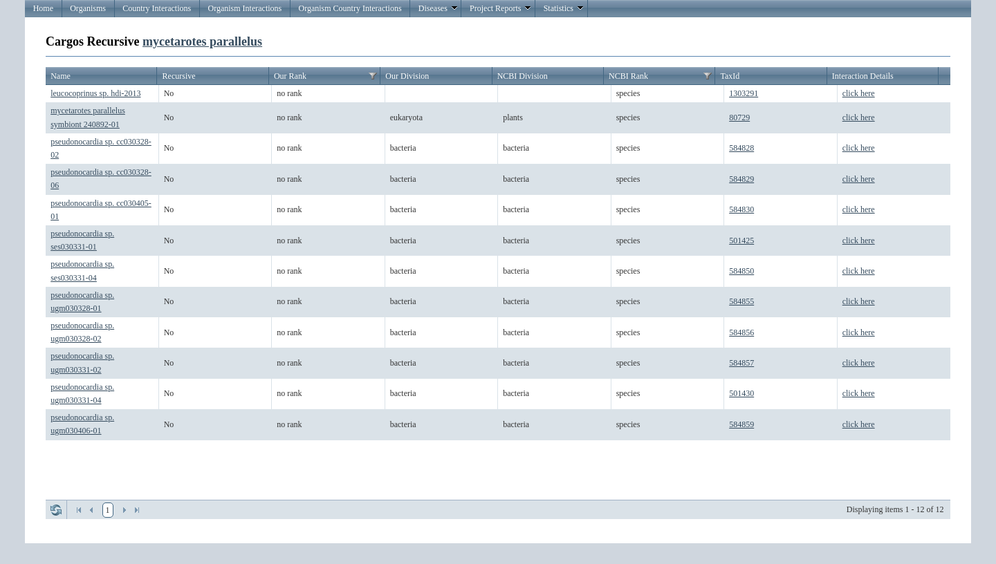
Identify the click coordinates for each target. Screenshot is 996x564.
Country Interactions (156, 8)
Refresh (56, 510)
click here (858, 93)
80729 (739, 117)
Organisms (88, 8)
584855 (741, 301)
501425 (741, 240)
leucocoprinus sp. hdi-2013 (95, 93)
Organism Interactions (245, 8)
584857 (741, 363)
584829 (741, 179)
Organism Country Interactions (349, 8)
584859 (741, 424)
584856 (741, 332)
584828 (741, 148)
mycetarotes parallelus (202, 41)
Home (43, 8)
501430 (741, 393)
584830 (741, 209)
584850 (741, 271)
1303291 (743, 93)
